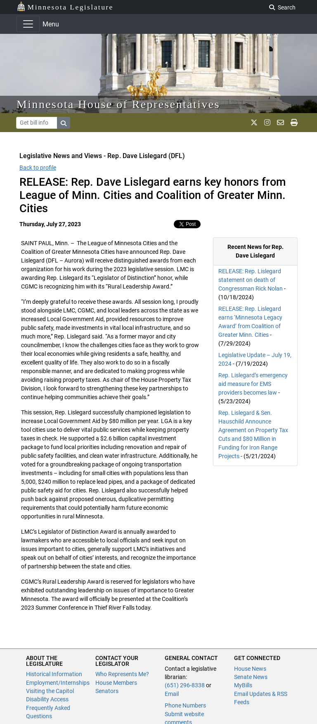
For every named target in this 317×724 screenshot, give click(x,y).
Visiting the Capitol (50, 691)
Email (172, 694)
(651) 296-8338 (185, 685)
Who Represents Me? (122, 674)
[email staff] (280, 122)
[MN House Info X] (254, 122)
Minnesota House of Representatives (118, 104)
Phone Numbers (185, 705)
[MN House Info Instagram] (267, 122)
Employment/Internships (58, 682)
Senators (106, 691)
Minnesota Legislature (65, 6)
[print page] (294, 122)
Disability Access (47, 699)
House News (250, 668)
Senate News (250, 677)
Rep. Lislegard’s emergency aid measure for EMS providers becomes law (253, 384)
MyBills (243, 685)
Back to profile (37, 167)
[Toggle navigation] (28, 24)
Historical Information (54, 674)
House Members (116, 682)
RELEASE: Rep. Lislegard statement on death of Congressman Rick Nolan (250, 280)
